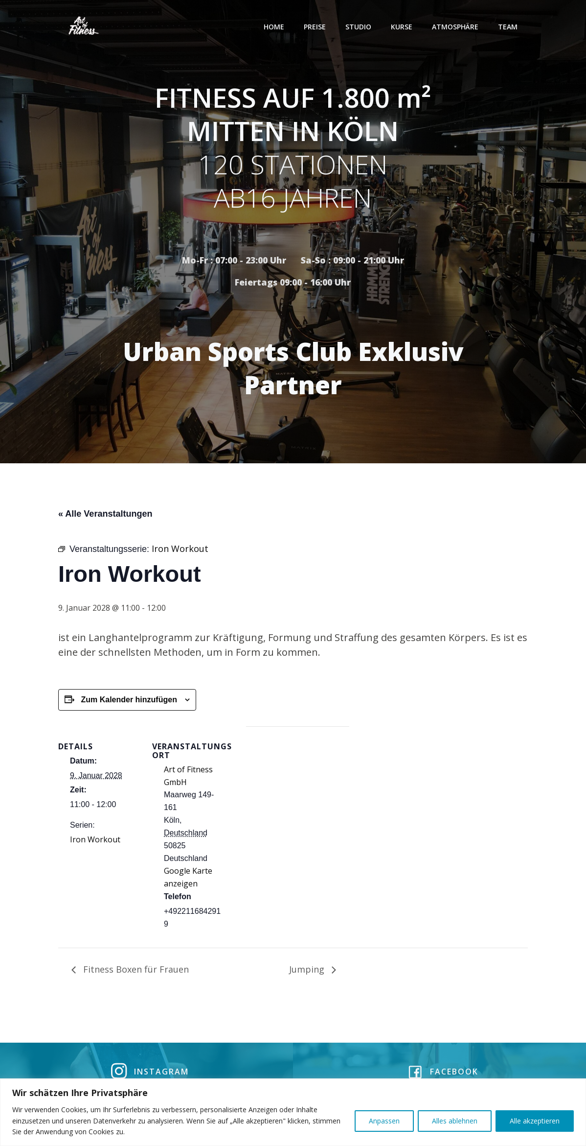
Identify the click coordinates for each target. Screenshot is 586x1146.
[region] (293, 1112)
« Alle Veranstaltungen (105, 515)
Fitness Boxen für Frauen (135, 971)
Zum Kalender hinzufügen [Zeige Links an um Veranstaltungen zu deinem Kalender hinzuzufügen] (129, 701)
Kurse (402, 26)
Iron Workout (95, 841)
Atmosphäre (455, 26)
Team (508, 26)
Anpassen (384, 1120)
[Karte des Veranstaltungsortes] (297, 795)
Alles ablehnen (454, 1120)
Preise (315, 26)
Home (274, 26)
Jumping (308, 971)
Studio (359, 26)
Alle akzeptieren (535, 1120)
